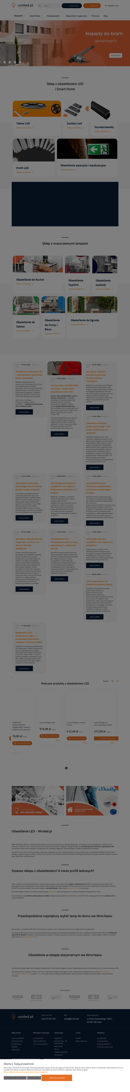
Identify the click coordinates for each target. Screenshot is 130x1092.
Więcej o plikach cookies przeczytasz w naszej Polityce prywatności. (26, 1072)
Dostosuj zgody (34, 1077)
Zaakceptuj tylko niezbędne (15, 1077)
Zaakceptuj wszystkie (57, 1077)
